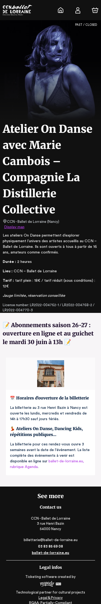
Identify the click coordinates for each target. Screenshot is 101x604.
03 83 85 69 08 (50, 541)
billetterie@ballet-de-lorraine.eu (50, 534)
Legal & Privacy (50, 592)
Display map (14, 227)
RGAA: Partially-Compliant (50, 597)
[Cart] (95, 10)
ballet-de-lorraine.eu (50, 547)
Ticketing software (42, 571)
